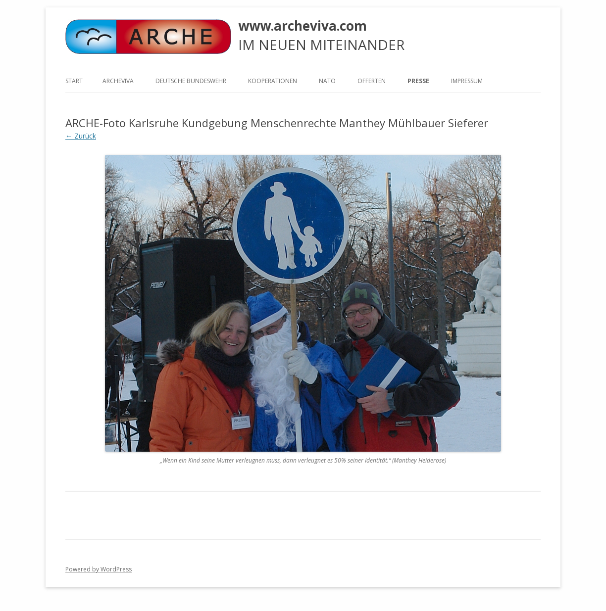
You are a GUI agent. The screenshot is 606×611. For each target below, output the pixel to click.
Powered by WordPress (98, 569)
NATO (327, 81)
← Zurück (80, 136)
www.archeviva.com (302, 25)
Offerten (371, 81)
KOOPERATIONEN (272, 81)
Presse (418, 81)
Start (74, 81)
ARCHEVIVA (118, 81)
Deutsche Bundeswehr (190, 81)
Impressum (467, 81)
